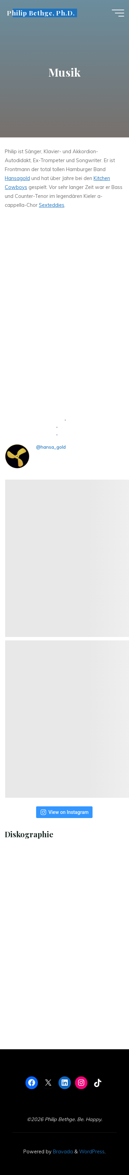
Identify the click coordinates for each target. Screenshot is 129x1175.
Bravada (62, 1152)
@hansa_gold (51, 447)
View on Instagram (64, 812)
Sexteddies (51, 205)
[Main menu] (118, 13)
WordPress (92, 1152)
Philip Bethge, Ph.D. (41, 13)
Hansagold (17, 178)
